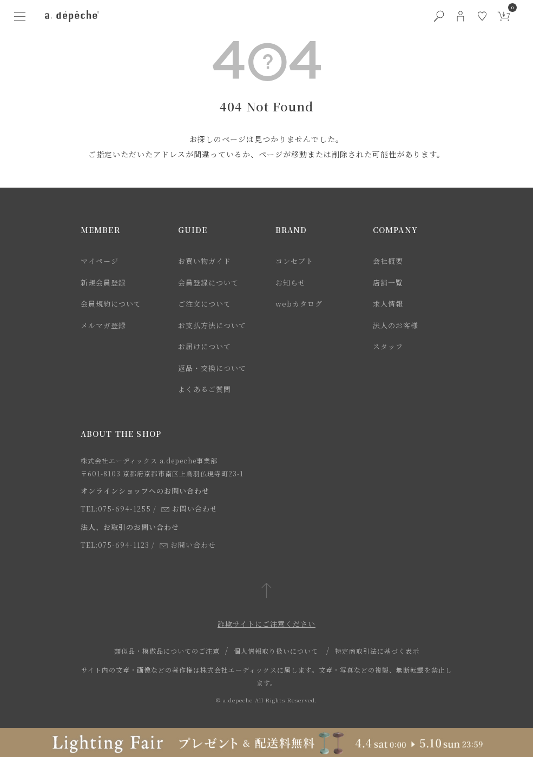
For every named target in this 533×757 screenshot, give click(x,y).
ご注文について (204, 303)
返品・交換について (212, 368)
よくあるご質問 (204, 389)
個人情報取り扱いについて (276, 650)
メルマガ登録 (103, 325)
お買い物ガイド (204, 261)
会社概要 (388, 261)
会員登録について (208, 282)
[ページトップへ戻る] (266, 591)
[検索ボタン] (439, 16)
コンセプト (294, 261)
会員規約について (111, 303)
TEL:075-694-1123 (115, 545)
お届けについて (204, 346)
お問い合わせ (189, 508)
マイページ (100, 261)
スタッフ (388, 346)
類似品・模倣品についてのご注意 (167, 650)
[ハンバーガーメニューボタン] (20, 16)
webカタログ (299, 303)
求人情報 (388, 303)
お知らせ (290, 282)
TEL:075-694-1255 (116, 508)
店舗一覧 (388, 282)
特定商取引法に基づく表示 (377, 650)
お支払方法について (212, 325)
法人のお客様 (395, 325)
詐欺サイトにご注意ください (266, 624)
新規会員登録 (103, 282)
